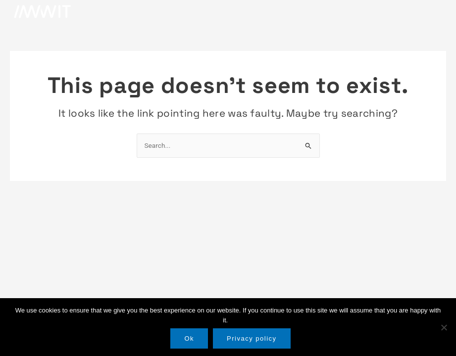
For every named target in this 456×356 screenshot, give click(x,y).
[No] (444, 327)
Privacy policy (251, 338)
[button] (434, 11)
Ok (189, 338)
